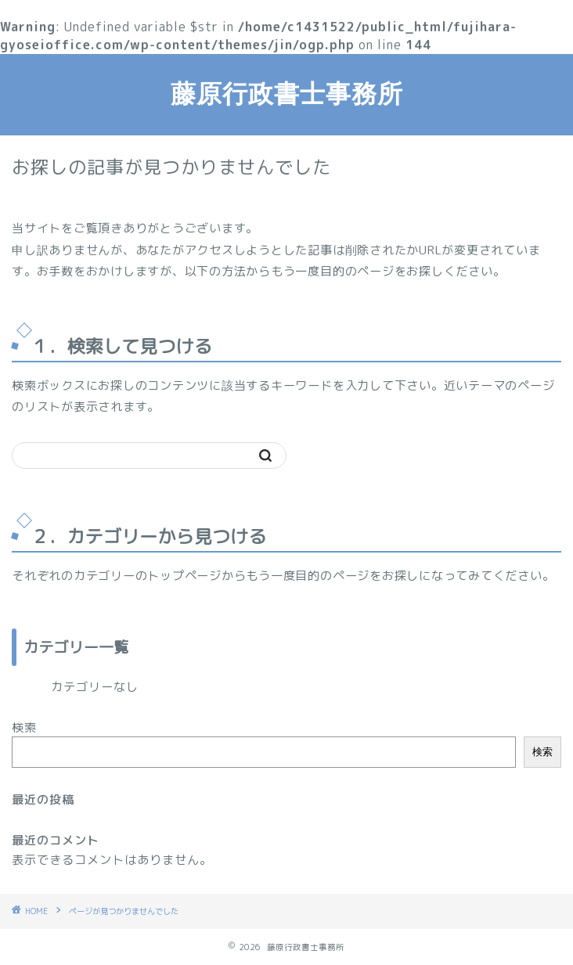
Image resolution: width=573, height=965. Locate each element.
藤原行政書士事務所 (287, 93)
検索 (24, 727)
